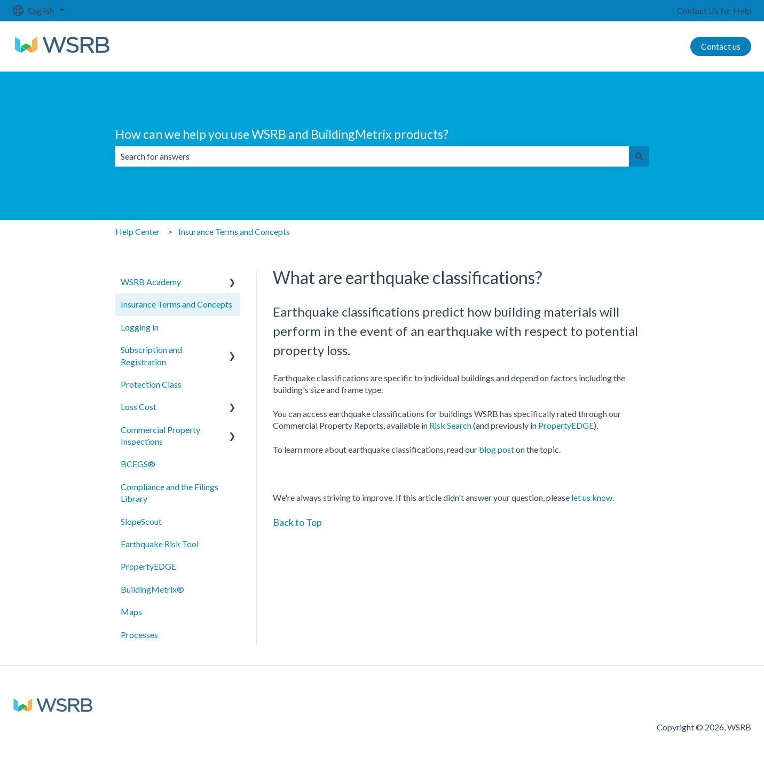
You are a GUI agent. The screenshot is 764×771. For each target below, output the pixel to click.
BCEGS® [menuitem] (138, 464)
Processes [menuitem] (139, 635)
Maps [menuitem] (131, 612)
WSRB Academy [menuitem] (151, 282)
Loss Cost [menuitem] (138, 407)
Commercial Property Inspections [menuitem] (160, 435)
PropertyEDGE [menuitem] (148, 566)
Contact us (721, 46)
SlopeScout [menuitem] (141, 521)
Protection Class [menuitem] (151, 384)
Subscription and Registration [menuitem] (151, 355)
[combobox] (372, 156)
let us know (591, 497)
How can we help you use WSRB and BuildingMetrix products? (281, 134)
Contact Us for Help (714, 10)
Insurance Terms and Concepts (234, 231)
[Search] (639, 156)
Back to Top (297, 522)
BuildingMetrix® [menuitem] (152, 589)
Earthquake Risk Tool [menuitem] (160, 544)
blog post (496, 449)
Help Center (137, 231)
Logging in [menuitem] (140, 327)
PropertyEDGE (566, 425)
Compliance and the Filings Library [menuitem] (169, 492)
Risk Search (450, 425)
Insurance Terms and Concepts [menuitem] (176, 304)
